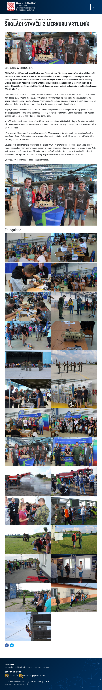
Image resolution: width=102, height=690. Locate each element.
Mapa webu (9, 667)
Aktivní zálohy (39, 676)
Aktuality (15, 20)
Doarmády (25, 676)
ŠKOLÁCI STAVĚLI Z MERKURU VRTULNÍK (36, 20)
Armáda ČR (11, 676)
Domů (7, 20)
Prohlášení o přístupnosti (23, 667)
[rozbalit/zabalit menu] (93, 7)
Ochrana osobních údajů (41, 667)
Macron (20, 684)
